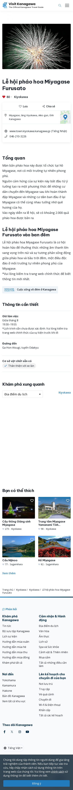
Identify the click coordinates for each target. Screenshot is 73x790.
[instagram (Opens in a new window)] (19, 731)
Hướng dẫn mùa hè (14, 647)
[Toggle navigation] (67, 5)
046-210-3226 (18, 136)
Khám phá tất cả (12, 662)
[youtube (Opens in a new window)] (27, 731)
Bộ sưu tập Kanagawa (15, 631)
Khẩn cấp (44, 710)
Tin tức (6, 626)
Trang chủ (7, 589)
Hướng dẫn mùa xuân (15, 641)
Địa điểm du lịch (48, 626)
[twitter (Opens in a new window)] (12, 731)
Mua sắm (44, 657)
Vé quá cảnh (46, 694)
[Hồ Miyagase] (54, 551)
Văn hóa (44, 631)
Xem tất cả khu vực (13, 701)
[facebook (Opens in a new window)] (4, 731)
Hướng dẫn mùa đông (16, 657)
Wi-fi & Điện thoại (49, 705)
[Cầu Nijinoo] (18, 551)
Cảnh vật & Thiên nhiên (53, 652)
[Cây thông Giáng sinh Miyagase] (18, 514)
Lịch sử (43, 641)
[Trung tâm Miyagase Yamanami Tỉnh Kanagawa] (54, 514)
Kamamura (9, 685)
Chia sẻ (49, 106)
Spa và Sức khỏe (49, 647)
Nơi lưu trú (46, 684)
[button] (32, 500)
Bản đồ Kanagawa (13, 696)
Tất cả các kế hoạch (51, 715)
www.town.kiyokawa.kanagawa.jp (30, 131)
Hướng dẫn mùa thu (14, 652)
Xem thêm (8, 573)
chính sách (57, 771)
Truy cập (44, 689)
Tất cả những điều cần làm (53, 664)
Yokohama (8, 680)
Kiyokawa (21, 97)
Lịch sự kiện (9, 636)
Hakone (7, 691)
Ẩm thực (44, 636)
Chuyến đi (45, 699)
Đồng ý (36, 783)
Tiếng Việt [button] (12, 748)
